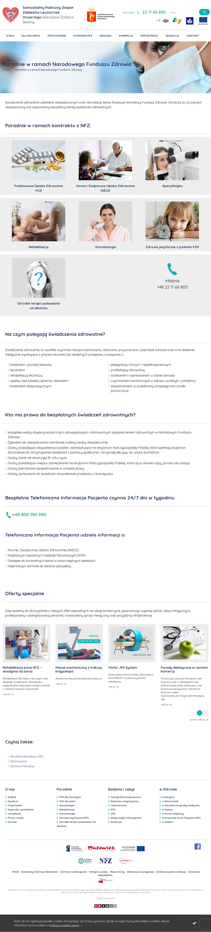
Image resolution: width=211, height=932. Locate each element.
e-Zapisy (167, 809)
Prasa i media (15, 817)
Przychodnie (15, 805)
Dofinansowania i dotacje (171, 871)
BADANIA (105, 35)
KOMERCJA (126, 35)
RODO (15, 871)
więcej (8, 694)
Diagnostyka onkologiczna (126, 817)
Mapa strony (117, 871)
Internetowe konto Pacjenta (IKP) (181, 817)
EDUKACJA (172, 35)
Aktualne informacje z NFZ (27, 756)
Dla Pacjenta (18, 761)
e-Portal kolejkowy (173, 813)
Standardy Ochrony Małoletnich (39, 871)
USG (113, 813)
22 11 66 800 (154, 12)
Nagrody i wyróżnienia (20, 809)
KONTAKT (193, 35)
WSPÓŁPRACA (149, 35)
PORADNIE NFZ (83, 35)
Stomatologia (67, 813)
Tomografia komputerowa (126, 797)
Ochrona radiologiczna (73, 871)
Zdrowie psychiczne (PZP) (74, 817)
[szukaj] (204, 12)
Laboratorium (119, 805)
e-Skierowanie (170, 801)
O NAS (10, 35)
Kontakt (12, 822)
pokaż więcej (199, 719)
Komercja (116, 822)
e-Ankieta (167, 822)
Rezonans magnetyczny (124, 801)
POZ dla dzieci (67, 801)
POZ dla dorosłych (70, 797)
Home (6, 69)
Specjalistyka (67, 805)
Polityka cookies (98, 871)
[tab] (199, 713)
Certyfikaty (14, 813)
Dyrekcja (13, 801)
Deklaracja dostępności (140, 871)
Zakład (12, 797)
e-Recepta (168, 797)
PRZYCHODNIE (57, 35)
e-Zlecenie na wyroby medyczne (181, 805)
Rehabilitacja (67, 809)
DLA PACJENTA (31, 35)
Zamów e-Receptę (22, 766)
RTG (113, 809)
